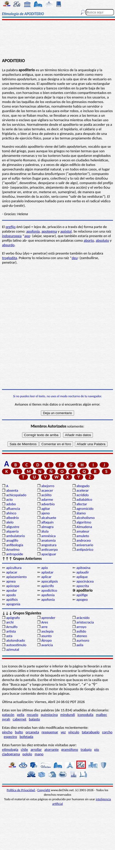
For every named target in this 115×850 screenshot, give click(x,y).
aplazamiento (16, 576)
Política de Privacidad (21, 790)
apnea (11, 581)
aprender (48, 617)
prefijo (11, 226)
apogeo (82, 599)
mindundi (67, 714)
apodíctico (49, 590)
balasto (34, 719)
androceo (83, 540)
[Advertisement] (57, 39)
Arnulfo (11, 626)
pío (96, 749)
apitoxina (83, 567)
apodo (11, 595)
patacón (8, 714)
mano (39, 754)
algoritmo (83, 522)
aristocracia (85, 622)
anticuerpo (49, 549)
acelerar (82, 490)
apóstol (66, 231)
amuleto (82, 536)
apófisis (12, 599)
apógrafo (13, 617)
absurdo (8, 245)
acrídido (82, 495)
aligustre (12, 526)
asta (9, 636)
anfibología (14, 545)
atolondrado (15, 640)
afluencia (13, 508)
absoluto (102, 240)
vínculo (73, 732)
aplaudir (82, 572)
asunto (46, 636)
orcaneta (32, 732)
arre (44, 626)
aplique (82, 576)
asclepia (47, 631)
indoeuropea (12, 236)
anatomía (48, 540)
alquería (12, 531)
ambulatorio (15, 536)
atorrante (51, 749)
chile (24, 749)
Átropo (46, 640)
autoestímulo (16, 645)
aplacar (11, 572)
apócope (12, 586)
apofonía (33, 231)
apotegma (49, 231)
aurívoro (82, 640)
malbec (101, 714)
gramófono (69, 749)
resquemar (50, 732)
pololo (27, 754)
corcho (107, 732)
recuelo (32, 714)
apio (44, 567)
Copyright (43, 790)
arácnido (83, 617)
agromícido (84, 508)
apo (27, 236)
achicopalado (16, 495)
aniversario (84, 545)
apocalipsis (49, 581)
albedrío (12, 517)
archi (10, 622)
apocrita (82, 586)
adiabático (84, 499)
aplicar (46, 576)
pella (20, 714)
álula (44, 531)
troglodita (9, 258)
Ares (44, 622)
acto (9, 499)
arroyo (81, 626)
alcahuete (48, 517)
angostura (48, 545)
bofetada (26, 736)
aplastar (47, 572)
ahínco (11, 513)
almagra (47, 526)
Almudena (84, 526)
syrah (6, 719)
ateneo (81, 636)
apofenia (47, 595)
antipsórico (84, 549)
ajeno (45, 513)
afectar (81, 504)
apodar (11, 590)
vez (63, 732)
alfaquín (47, 522)
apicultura (13, 567)
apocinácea (85, 581)
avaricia (47, 645)
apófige (82, 595)
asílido (81, 631)
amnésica (48, 536)
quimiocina (49, 714)
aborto (89, 240)
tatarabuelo (91, 732)
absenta (12, 490)
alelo (9, 522)
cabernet (19, 719)
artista (11, 631)
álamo (81, 513)
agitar (45, 508)
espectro (10, 736)
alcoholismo (85, 517)
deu (75, 258)
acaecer (47, 490)
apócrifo (47, 586)
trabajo (86, 749)
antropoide (14, 554)
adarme (47, 499)
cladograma (11, 754)
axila (79, 645)
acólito (46, 495)
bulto (19, 732)
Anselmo (12, 549)
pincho (7, 732)
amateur (82, 531)
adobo (11, 504)
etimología (10, 749)
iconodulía (85, 714)
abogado (83, 486)
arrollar (36, 749)
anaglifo (12, 540)
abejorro (47, 486)
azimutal (12, 649)
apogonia (13, 604)
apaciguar (48, 554)
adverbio (48, 504)
